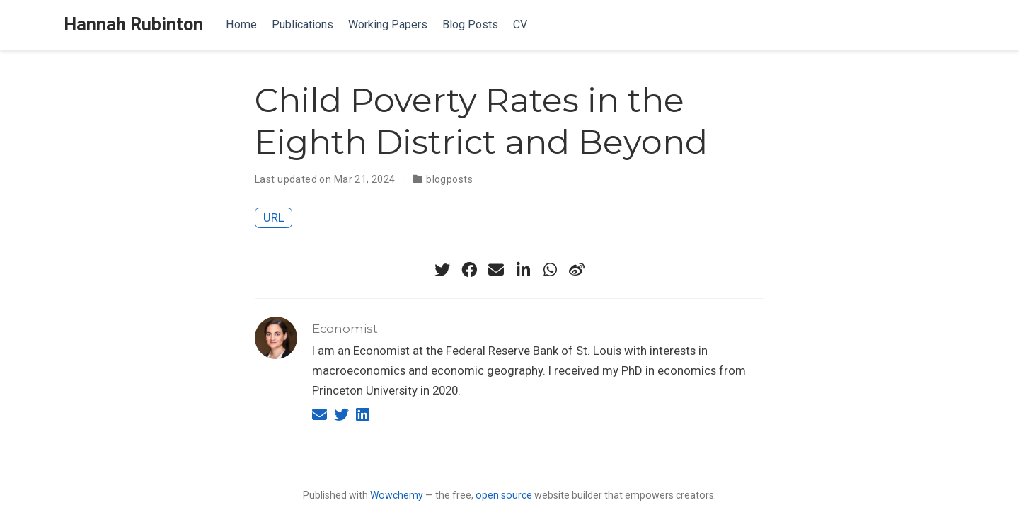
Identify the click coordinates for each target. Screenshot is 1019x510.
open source (504, 495)
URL (273, 217)
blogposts (449, 179)
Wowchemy (396, 495)
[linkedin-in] (523, 269)
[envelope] (496, 269)
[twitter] (442, 269)
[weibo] (576, 269)
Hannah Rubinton (133, 24)
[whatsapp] (549, 269)
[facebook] (469, 269)
